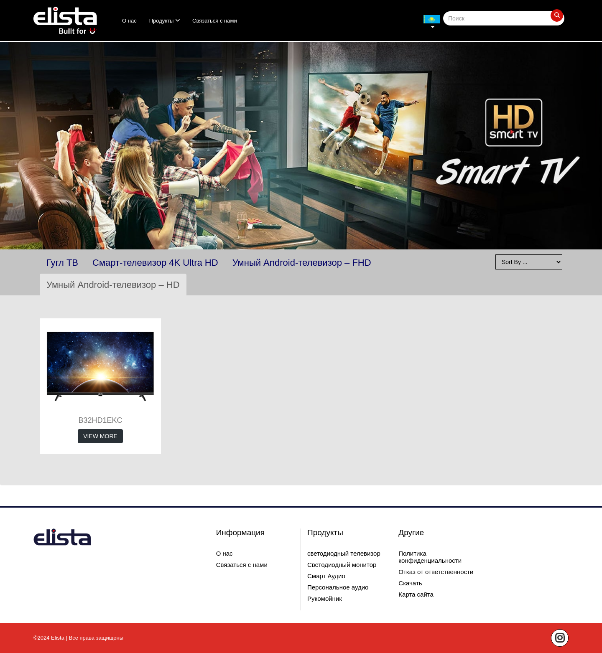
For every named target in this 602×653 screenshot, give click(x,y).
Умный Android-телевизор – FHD (301, 262)
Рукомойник (324, 598)
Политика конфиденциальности (430, 557)
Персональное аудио (337, 587)
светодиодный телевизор (343, 553)
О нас (129, 21)
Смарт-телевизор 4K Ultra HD (155, 262)
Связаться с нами (214, 21)
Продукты (164, 21)
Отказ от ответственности (435, 571)
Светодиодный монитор (341, 564)
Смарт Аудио (326, 575)
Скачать (410, 583)
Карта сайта (416, 594)
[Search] (503, 18)
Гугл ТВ (62, 262)
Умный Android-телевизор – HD (113, 284)
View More (100, 436)
